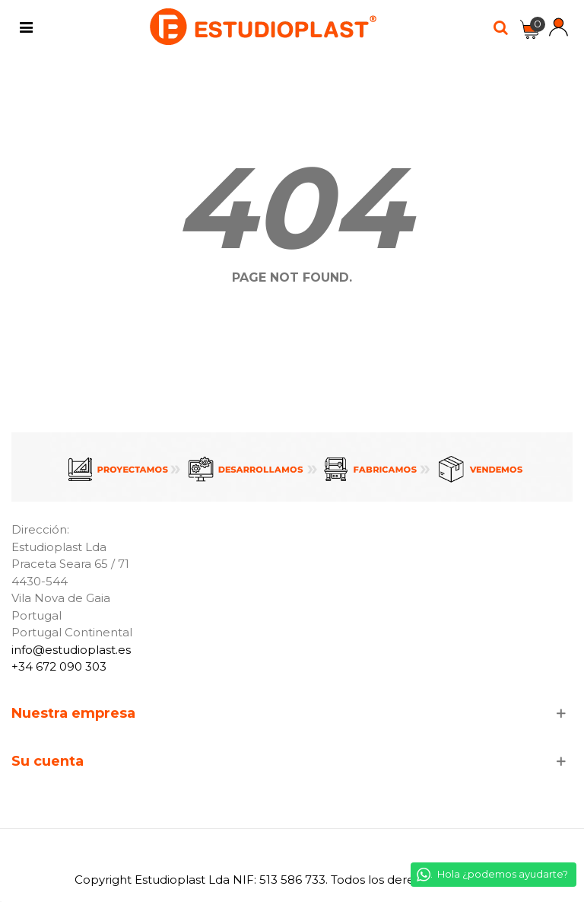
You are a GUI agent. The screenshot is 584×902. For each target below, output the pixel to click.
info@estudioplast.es (71, 649)
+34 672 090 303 (58, 666)
